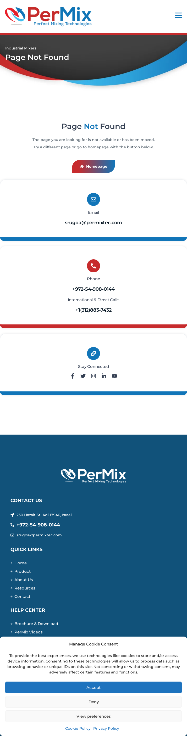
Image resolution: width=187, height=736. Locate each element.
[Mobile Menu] (178, 15)
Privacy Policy (106, 728)
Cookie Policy (78, 728)
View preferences (93, 716)
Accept (93, 687)
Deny (94, 701)
